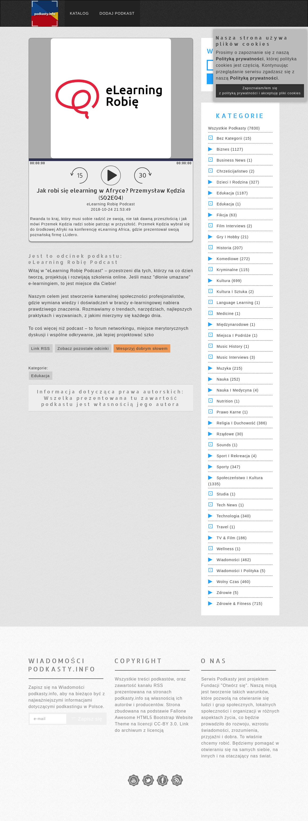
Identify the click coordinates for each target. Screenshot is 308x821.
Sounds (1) (227, 445)
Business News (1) (234, 160)
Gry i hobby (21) (232, 237)
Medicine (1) (228, 313)
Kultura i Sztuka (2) (235, 292)
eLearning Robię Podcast (73, 262)
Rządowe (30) (230, 434)
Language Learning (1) (238, 302)
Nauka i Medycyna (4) (238, 390)
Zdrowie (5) (228, 593)
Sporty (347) (228, 467)
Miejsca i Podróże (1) (237, 335)
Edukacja (40, 375)
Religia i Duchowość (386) (242, 423)
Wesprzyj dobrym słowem (142, 348)
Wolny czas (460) (234, 582)
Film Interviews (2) (234, 226)
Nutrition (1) (228, 401)
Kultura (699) (229, 281)
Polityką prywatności (240, 59)
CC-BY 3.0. (166, 724)
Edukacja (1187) (232, 193)
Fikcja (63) (227, 215)
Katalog (79, 13)
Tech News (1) (230, 505)
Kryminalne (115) (233, 270)
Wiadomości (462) (234, 560)
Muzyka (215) (230, 368)
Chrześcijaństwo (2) (236, 171)
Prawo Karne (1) (232, 412)
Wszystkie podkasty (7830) (234, 128)
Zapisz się (86, 719)
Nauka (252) (228, 379)
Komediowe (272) (233, 259)
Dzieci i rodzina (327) (238, 182)
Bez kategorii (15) (234, 138)
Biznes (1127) (230, 149)
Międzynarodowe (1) (236, 324)
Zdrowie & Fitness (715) (240, 603)
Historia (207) (230, 248)
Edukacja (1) (229, 204)
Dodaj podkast (117, 13)
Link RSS (40, 348)
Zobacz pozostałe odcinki (83, 348)
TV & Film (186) (232, 538)
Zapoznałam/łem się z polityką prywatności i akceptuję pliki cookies (260, 90)
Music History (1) (233, 346)
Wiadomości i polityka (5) (241, 571)
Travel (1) (226, 527)
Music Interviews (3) (236, 357)
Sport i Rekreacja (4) (237, 456)
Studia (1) (226, 494)
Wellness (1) (229, 549)
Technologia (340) (234, 516)
